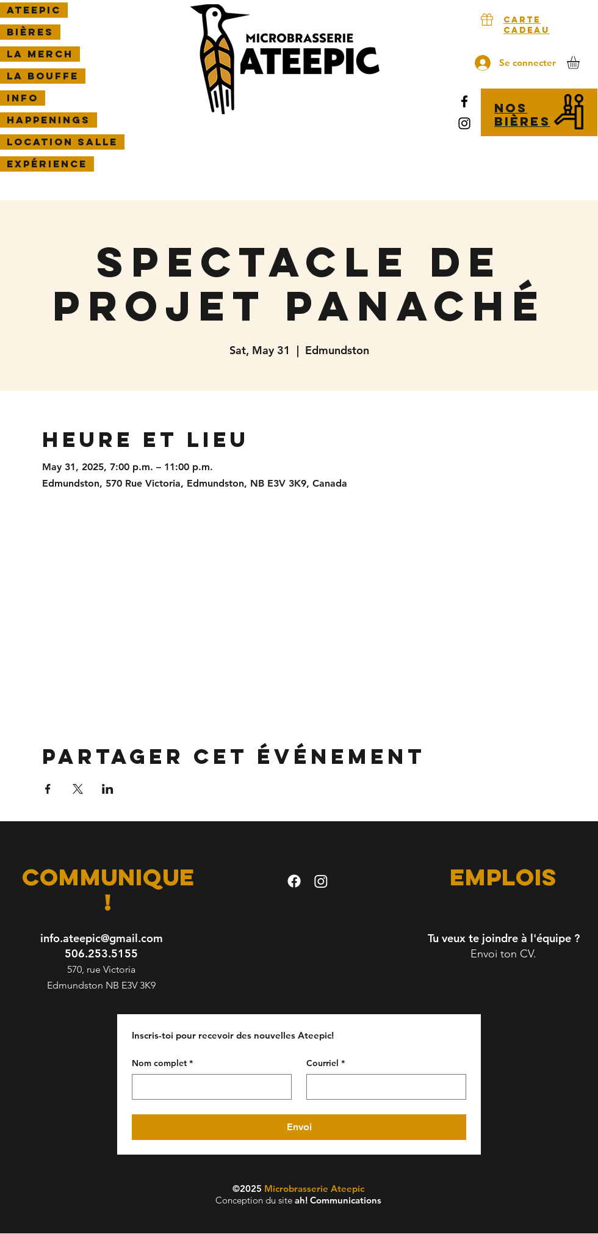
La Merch (40, 54)
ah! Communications (338, 1200)
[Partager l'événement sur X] (78, 789)
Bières (30, 32)
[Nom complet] (208, 1087)
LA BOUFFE (43, 76)
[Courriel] (382, 1087)
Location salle (62, 142)
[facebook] (294, 881)
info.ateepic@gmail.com (101, 938)
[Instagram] (464, 123)
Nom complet (162, 1064)
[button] (580, 62)
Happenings (48, 120)
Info (22, 98)
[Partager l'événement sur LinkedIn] (107, 789)
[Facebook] (464, 101)
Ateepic (34, 10)
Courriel (325, 1064)
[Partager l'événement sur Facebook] (48, 789)
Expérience (47, 164)
